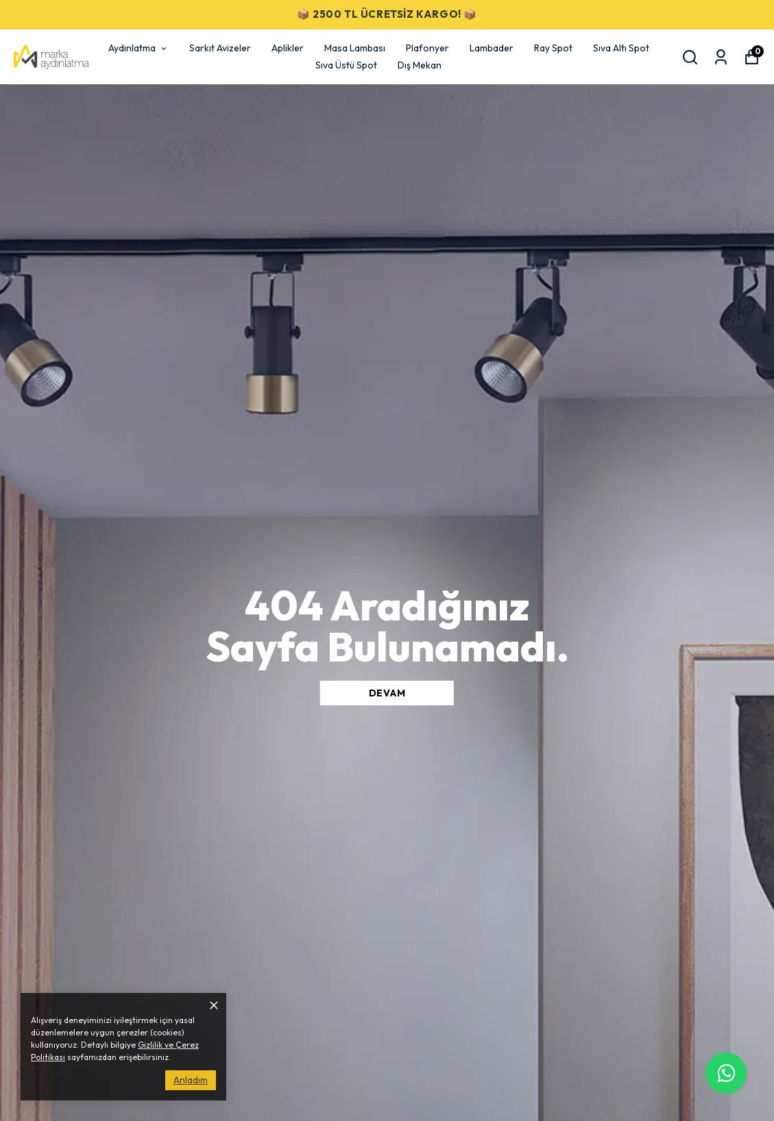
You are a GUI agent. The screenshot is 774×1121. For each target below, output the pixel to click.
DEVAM (387, 693)
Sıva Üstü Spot (346, 65)
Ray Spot (553, 48)
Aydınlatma (138, 48)
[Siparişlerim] (720, 57)
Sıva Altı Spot (621, 48)
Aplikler (287, 48)
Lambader (491, 48)
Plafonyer (427, 48)
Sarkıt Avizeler (220, 48)
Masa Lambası (354, 48)
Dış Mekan (420, 65)
